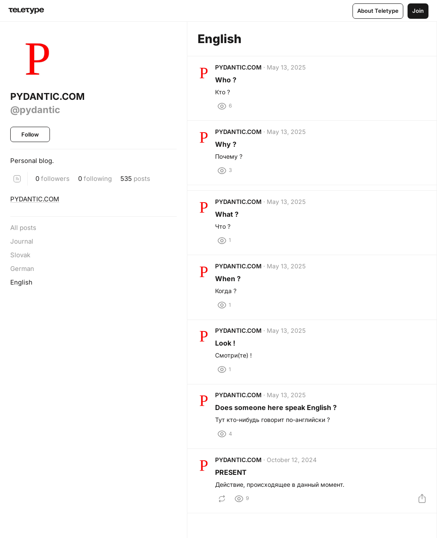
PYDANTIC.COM (34, 199)
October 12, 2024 (295, 495)
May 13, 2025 (289, 69)
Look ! (228, 368)
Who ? (228, 82)
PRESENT (234, 507)
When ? (231, 298)
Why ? (228, 152)
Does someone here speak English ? (279, 437)
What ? (230, 228)
